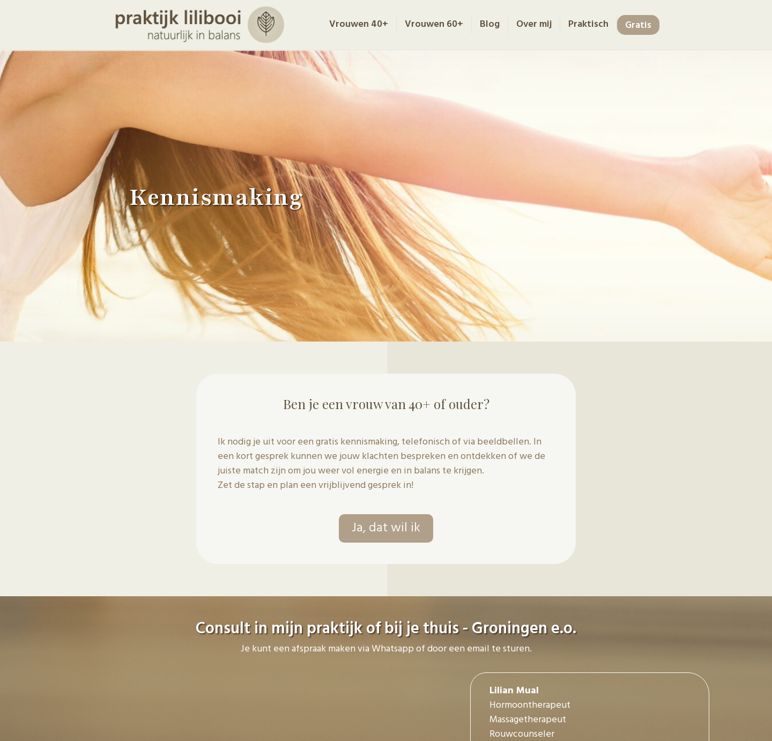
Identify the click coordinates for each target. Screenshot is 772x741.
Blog (490, 24)
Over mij (534, 24)
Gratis (638, 25)
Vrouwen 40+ (358, 24)
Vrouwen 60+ (434, 24)
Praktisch (588, 24)
